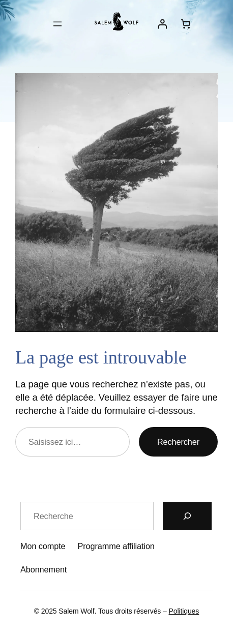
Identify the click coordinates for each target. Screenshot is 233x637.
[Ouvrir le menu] (57, 24)
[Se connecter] (161, 24)
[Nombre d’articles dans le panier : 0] (185, 24)
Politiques (184, 611)
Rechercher (178, 441)
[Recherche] (187, 516)
